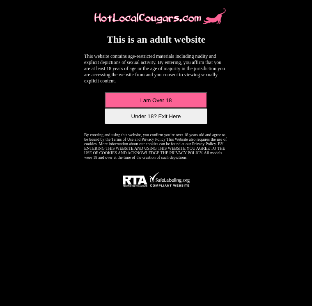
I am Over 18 (156, 100)
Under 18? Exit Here (156, 116)
